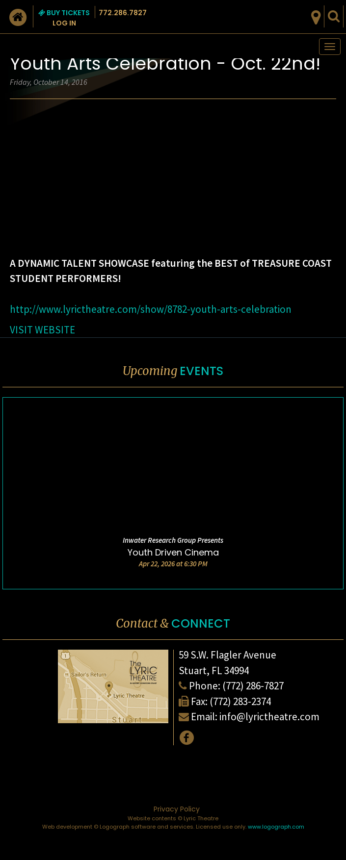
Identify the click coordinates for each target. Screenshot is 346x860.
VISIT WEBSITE (42, 329)
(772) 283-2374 (240, 701)
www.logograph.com (276, 827)
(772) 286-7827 (253, 685)
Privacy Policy (177, 809)
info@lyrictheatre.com (269, 716)
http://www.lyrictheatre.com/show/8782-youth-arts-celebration (151, 309)
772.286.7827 (123, 13)
